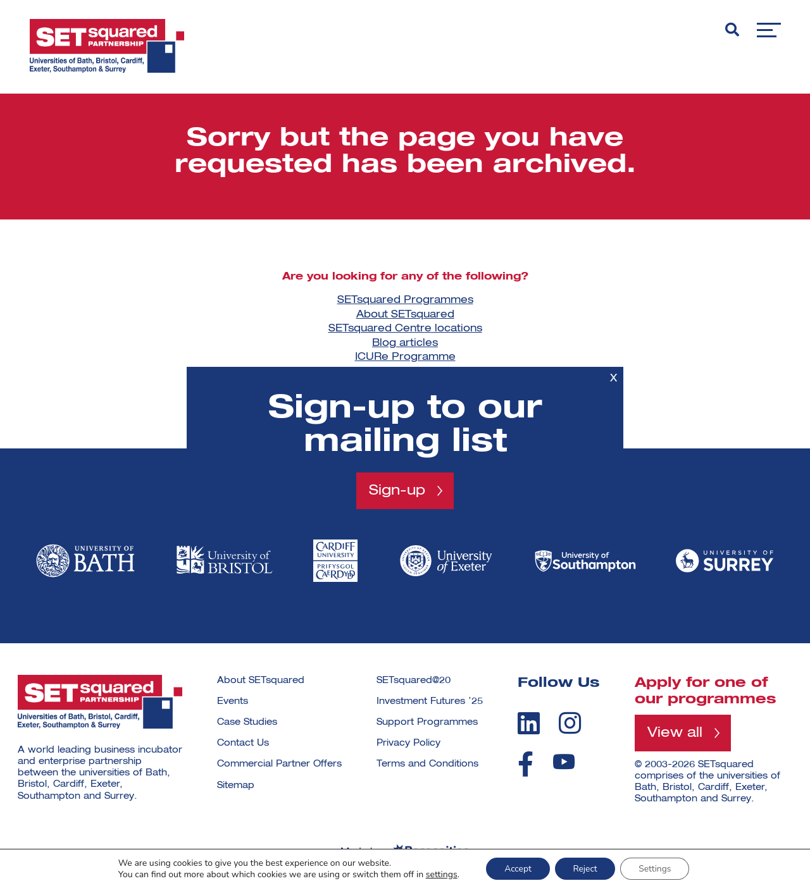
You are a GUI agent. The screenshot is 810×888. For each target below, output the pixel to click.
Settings (656, 868)
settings (438, 874)
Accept (516, 868)
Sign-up (397, 490)
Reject (585, 868)
